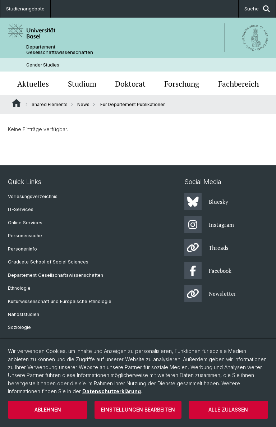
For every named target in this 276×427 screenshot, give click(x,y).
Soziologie (19, 327)
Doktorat (130, 84)
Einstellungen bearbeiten (138, 410)
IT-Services (20, 209)
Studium (82, 84)
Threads (206, 247)
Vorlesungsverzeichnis (33, 196)
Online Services (25, 222)
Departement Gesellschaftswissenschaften (59, 49)
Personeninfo (22, 249)
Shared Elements (50, 104)
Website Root (16, 103)
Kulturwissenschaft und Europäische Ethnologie (59, 301)
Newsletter (210, 293)
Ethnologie (19, 288)
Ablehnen (47, 410)
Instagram (209, 224)
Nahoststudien (23, 314)
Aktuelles (33, 84)
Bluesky (206, 201)
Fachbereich (238, 84)
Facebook (207, 270)
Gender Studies (42, 65)
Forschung (181, 84)
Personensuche (25, 235)
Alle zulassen (228, 410)
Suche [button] (257, 8)
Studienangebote (25, 9)
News (83, 104)
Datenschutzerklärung (111, 391)
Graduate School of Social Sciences (48, 262)
